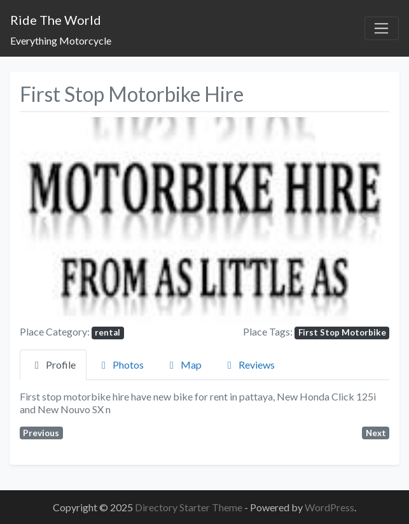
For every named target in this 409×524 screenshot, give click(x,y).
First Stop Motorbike (342, 332)
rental (107, 332)
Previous (41, 433)
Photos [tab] (120, 364)
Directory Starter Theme (189, 507)
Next (376, 433)
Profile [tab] (53, 364)
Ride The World (55, 19)
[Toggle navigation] (381, 29)
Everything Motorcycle (60, 40)
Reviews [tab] (249, 364)
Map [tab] (183, 364)
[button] (47, 221)
